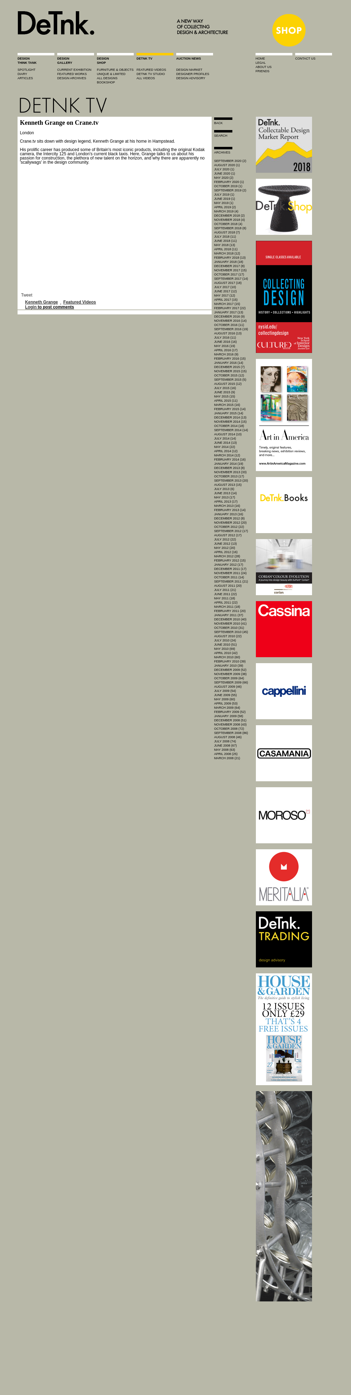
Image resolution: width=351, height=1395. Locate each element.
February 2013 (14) (230, 510)
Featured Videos (79, 302)
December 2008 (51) (230, 720)
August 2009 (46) (227, 686)
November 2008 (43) (230, 724)
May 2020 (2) (223, 177)
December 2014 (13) (230, 417)
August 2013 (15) (227, 484)
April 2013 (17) (226, 501)
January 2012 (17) (228, 564)
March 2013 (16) (227, 506)
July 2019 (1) (224, 194)
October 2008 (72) (229, 728)
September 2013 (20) (231, 480)
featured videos (151, 70)
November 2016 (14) (230, 320)
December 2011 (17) (230, 569)
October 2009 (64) (229, 678)
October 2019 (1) (228, 186)
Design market (189, 70)
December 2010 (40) (230, 619)
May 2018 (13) (224, 245)
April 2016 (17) (226, 350)
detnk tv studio (151, 74)
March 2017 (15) (227, 304)
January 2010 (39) (228, 665)
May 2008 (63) (224, 749)
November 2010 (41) (230, 623)
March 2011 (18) (227, 606)
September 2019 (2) (230, 190)
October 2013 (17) (229, 476)
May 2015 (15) (224, 396)
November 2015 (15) (230, 371)
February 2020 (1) (229, 182)
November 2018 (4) (229, 220)
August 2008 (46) (227, 737)
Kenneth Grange (41, 302)
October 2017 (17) (229, 274)
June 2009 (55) (225, 695)
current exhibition (74, 70)
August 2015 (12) (227, 384)
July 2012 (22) (225, 539)
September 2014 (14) (231, 430)
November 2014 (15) (230, 421)
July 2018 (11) (225, 236)
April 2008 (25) (226, 754)
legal (261, 62)
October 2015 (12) (229, 375)
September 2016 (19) (231, 329)
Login (31, 307)
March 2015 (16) (227, 405)
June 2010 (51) (225, 644)
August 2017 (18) (227, 283)
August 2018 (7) (227, 232)
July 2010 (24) (225, 640)
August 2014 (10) (227, 434)
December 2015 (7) (229, 367)
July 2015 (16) (225, 388)
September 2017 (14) (231, 278)
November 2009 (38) (230, 674)
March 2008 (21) (227, 758)
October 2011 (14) (229, 577)
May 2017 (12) (224, 295)
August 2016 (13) (227, 333)
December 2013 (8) (229, 468)
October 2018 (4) (228, 224)
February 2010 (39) (230, 661)
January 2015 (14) (228, 413)
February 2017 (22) (230, 308)
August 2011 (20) (227, 585)
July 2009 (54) (225, 691)
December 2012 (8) (229, 518)
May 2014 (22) (224, 447)
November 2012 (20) (230, 522)
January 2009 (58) (228, 716)
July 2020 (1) (224, 169)
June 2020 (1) (224, 173)
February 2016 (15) (230, 358)
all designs (107, 78)
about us (264, 67)
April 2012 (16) (226, 552)
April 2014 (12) (226, 451)
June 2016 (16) (225, 341)
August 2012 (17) (227, 535)
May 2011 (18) (224, 598)
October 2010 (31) (229, 628)
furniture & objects (115, 70)
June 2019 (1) (224, 198)
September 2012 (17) (231, 531)
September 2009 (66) (231, 682)
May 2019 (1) (223, 203)
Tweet (26, 295)
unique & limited (111, 74)
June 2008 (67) (225, 745)
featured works (72, 74)
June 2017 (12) (225, 291)
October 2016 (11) (229, 325)
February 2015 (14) (230, 409)
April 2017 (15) (226, 299)
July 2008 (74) (225, 741)
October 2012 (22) (229, 527)
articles (25, 78)
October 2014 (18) (229, 426)
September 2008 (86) (231, 733)
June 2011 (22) (225, 594)
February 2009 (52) (230, 712)
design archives (71, 78)
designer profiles (192, 74)
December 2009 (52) (230, 670)
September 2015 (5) (230, 379)
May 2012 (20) (224, 548)
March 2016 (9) (226, 354)
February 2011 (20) (230, 611)
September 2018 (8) (230, 228)
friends (263, 71)
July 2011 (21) (225, 590)
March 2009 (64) (227, 707)
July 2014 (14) (225, 438)
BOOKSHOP (106, 82)
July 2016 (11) (225, 337)
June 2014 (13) (225, 442)
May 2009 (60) (224, 699)
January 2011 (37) (228, 615)
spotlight (26, 70)
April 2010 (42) (226, 653)
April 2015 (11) (226, 400)
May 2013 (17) (224, 497)
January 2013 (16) (228, 514)
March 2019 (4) (226, 211)
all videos (146, 78)
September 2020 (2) (230, 161)
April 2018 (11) (226, 249)
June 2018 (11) (225, 241)
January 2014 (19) (228, 463)
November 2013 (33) (230, 472)
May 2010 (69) (224, 649)
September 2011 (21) (231, 581)
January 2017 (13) (228, 312)
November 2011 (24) (230, 573)
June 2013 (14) (225, 493)
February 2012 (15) (230, 560)
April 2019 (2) (225, 207)
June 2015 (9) (224, 392)
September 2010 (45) (231, 632)
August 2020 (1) (227, 165)
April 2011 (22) (226, 602)
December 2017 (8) (229, 266)
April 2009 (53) (226, 703)
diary (22, 74)
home (260, 58)
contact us (305, 58)
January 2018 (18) (228, 262)
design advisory (190, 78)
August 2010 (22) (227, 636)
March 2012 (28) (227, 556)
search (220, 135)
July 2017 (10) (225, 287)
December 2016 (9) (229, 316)
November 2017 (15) (230, 270)
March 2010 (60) (227, 657)
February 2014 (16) (230, 459)
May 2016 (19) (224, 346)
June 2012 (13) (225, 543)
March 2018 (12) (227, 253)
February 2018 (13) (230, 257)
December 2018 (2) (229, 215)
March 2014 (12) (227, 455)
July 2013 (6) (224, 489)
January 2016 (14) (228, 363)
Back (218, 123)
